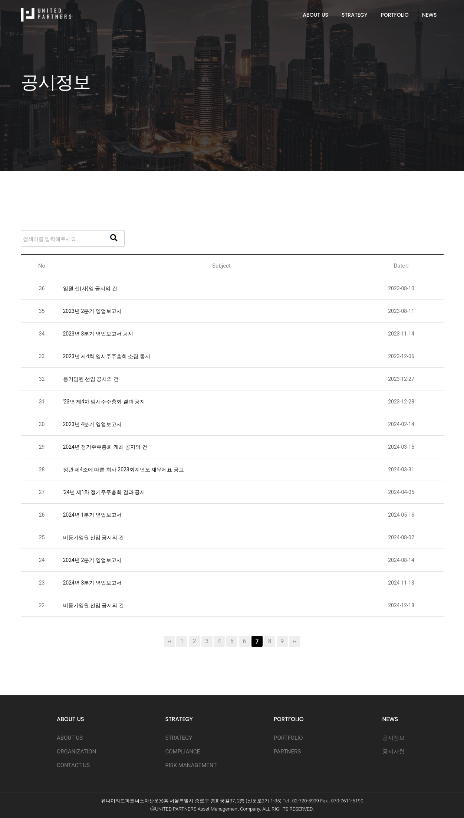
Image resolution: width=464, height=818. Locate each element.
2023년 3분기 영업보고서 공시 (98, 334)
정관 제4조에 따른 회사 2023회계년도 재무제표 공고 (123, 469)
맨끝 (294, 641)
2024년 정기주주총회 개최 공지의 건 (105, 447)
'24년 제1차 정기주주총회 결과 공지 (104, 492)
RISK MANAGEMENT (191, 765)
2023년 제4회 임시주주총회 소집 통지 (106, 356)
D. (312, 809)
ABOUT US (315, 15)
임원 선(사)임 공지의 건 (90, 288)
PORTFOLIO (395, 15)
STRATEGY (354, 15)
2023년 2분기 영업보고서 (92, 311)
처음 (169, 641)
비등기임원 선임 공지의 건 (93, 537)
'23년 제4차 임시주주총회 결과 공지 (104, 402)
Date (401, 265)
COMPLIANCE (182, 751)
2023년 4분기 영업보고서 (92, 424)
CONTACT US (73, 765)
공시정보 (393, 737)
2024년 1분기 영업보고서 (92, 515)
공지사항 (393, 751)
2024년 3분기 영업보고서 (92, 583)
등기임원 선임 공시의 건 (91, 379)
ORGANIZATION (76, 751)
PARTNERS (287, 751)
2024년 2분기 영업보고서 (92, 560)
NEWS (429, 15)
